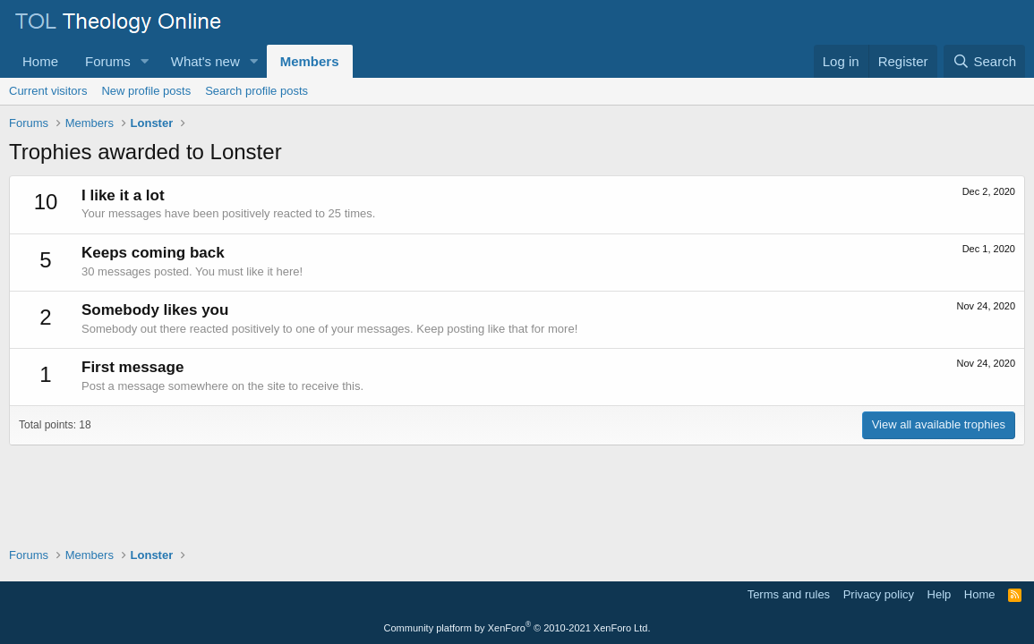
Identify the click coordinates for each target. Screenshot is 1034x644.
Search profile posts (256, 90)
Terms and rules (789, 594)
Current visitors (48, 90)
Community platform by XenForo (517, 628)
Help (939, 594)
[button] (145, 61)
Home (40, 61)
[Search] (984, 61)
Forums (108, 61)
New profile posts (146, 90)
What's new (205, 61)
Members (309, 61)
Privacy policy (878, 594)
